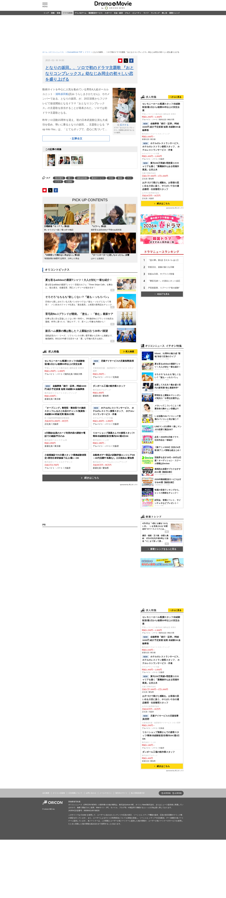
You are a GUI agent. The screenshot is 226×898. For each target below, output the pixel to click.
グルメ (127, 13)
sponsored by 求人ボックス (129, 484)
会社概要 (45, 793)
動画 (120, 178)
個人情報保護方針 (138, 793)
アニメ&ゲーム (80, 13)
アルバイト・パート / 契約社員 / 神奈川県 (66, 367)
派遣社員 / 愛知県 (114, 390)
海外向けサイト (121, 793)
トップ (46, 13)
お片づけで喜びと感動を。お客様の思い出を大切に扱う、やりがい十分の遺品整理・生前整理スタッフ (160, 185)
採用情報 (167, 793)
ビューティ (136, 13)
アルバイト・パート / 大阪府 (114, 415)
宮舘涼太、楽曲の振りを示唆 (161, 267)
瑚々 (70, 178)
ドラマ (87, 52)
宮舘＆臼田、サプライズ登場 (161, 274)
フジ (129, 178)
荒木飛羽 (59, 178)
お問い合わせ (91, 793)
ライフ (146, 13)
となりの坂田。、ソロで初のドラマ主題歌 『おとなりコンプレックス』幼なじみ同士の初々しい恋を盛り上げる (89, 74)
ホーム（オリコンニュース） (53, 52)
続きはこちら (91, 477)
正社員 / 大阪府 (66, 415)
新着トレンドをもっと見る (162, 549)
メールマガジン (106, 793)
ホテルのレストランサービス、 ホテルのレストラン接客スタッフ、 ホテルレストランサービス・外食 (161, 146)
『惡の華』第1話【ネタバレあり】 (163, 260)
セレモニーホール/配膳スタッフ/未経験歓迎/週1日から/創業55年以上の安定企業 (161, 107)
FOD (111, 178)
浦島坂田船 (61, 94)
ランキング (155, 13)
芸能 (52, 13)
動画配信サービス (95, 13)
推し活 (164, 13)
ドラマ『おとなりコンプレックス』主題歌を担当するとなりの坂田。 (124, 128)
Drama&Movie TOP (74, 52)
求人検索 (129, 351)
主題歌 (69, 181)
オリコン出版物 (59, 793)
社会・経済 (118, 13)
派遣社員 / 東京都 (66, 392)
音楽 (58, 13)
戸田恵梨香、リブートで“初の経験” (163, 288)
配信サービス (98, 178)
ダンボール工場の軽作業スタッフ (158, 752)
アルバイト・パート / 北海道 (114, 368)
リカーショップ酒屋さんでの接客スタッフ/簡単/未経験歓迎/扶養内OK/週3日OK (160, 735)
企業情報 (178, 793)
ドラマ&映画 (67, 13)
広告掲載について (75, 793)
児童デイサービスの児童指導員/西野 (160, 717)
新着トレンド (174, 13)
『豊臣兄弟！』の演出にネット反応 (164, 281)
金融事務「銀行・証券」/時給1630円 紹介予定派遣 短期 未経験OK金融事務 (161, 126)
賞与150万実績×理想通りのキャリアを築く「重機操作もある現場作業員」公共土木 (160, 166)
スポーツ (108, 13)
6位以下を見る (162, 294)
